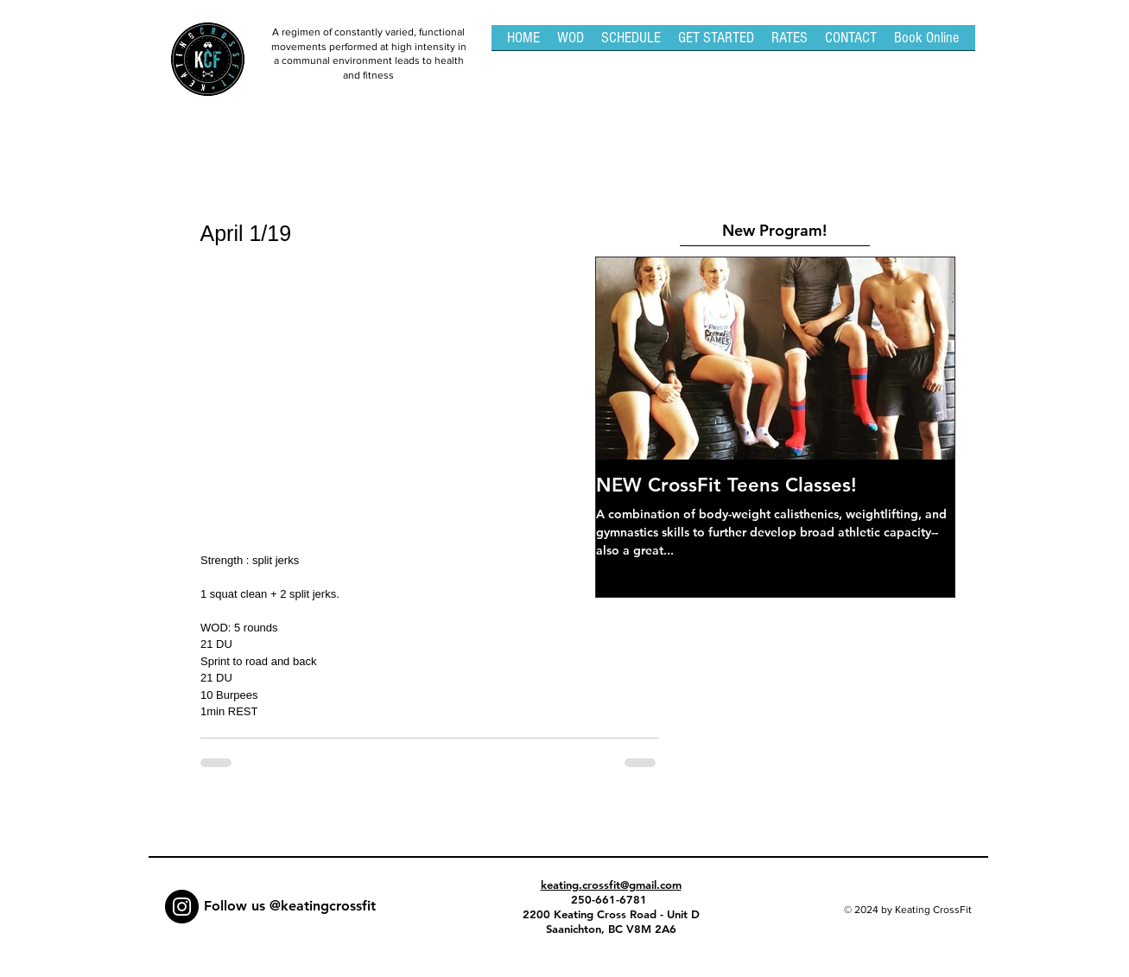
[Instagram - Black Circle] (182, 906)
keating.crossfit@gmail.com (611, 884)
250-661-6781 (610, 899)
